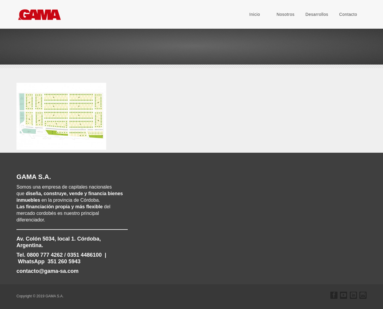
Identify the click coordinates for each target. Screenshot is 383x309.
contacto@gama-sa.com (47, 271)
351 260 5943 (64, 261)
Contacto (348, 14)
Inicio (254, 14)
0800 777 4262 (45, 255)
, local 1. (46, 239)
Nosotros (285, 14)
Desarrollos (317, 14)
